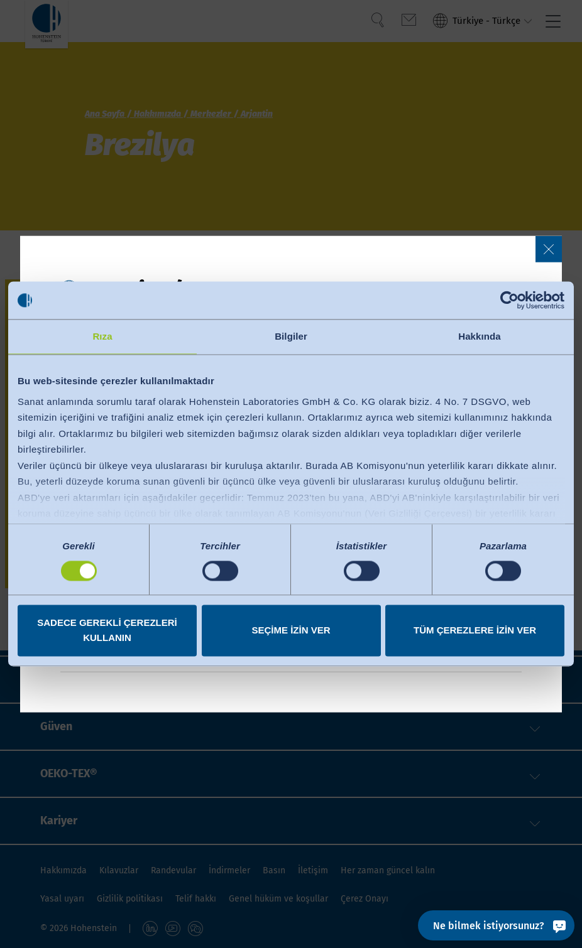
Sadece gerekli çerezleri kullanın (107, 631)
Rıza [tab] (102, 336)
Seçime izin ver (290, 630)
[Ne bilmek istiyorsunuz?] (496, 925)
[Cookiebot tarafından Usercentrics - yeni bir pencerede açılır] (509, 300)
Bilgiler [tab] (291, 336)
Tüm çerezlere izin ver (475, 630)
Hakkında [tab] (479, 336)
